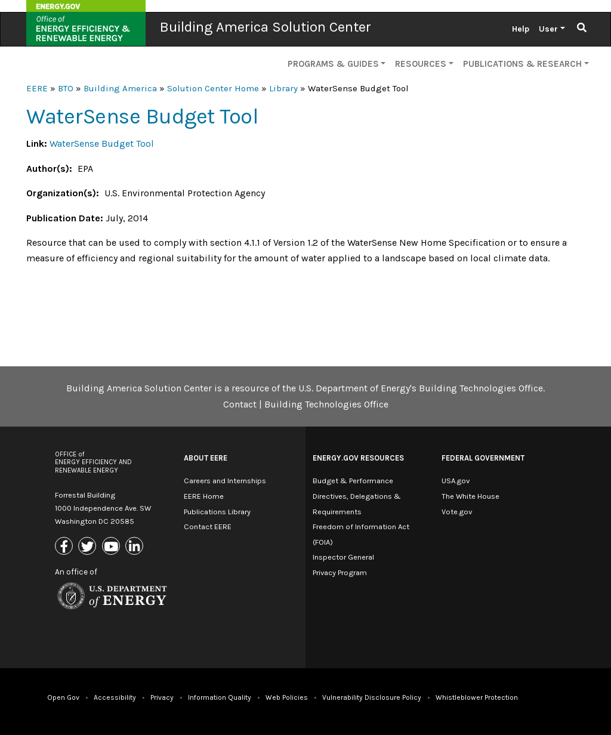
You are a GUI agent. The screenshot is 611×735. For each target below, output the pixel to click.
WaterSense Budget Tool (102, 143)
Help (520, 29)
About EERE (205, 457)
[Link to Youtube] (112, 547)
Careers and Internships (225, 480)
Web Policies (287, 697)
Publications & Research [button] (522, 63)
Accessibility (115, 697)
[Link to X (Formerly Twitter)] (88, 547)
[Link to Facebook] (65, 547)
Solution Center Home (213, 88)
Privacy (162, 697)
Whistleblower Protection (477, 697)
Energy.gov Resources (358, 457)
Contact (240, 404)
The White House (470, 496)
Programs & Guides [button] (333, 63)
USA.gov (456, 480)
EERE (37, 88)
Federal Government (483, 457)
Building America (120, 88)
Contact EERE (208, 526)
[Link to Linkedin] (135, 547)
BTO (65, 88)
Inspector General (343, 556)
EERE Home (204, 496)
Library (283, 88)
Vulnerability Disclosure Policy (371, 697)
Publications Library (217, 511)
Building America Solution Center (265, 26)
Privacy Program (340, 572)
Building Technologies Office (326, 404)
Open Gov (63, 697)
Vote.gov (457, 511)
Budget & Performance (353, 480)
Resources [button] (420, 63)
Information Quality (219, 697)
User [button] (548, 29)
